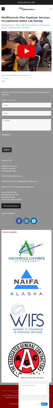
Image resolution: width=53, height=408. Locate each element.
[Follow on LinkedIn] (33, 220)
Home (5, 390)
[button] (3, 8)
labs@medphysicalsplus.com (27, 181)
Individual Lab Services (15, 390)
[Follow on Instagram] (26, 220)
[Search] (51, 9)
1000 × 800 (25, 25)
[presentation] (16, 140)
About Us (16, 392)
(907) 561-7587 (29, 2)
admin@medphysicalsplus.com (11, 176)
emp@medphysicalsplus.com (24, 187)
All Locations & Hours (11, 206)
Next (4, 81)
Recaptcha (6, 135)
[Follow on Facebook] (19, 220)
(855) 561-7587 (13, 195)
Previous (5, 78)
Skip (38, 404)
